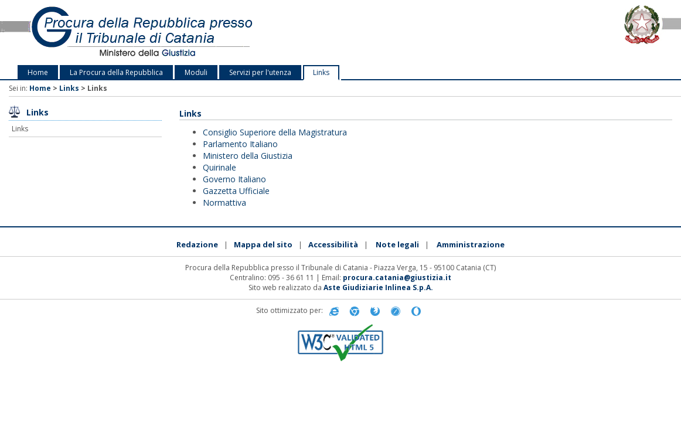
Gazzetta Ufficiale (236, 190)
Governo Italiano (234, 179)
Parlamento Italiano (240, 143)
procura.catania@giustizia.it (397, 278)
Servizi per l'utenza (260, 72)
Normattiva (224, 202)
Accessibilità (333, 244)
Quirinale (219, 167)
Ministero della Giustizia (247, 155)
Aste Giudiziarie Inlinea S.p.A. (378, 287)
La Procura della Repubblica (116, 72)
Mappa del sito (263, 244)
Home (38, 72)
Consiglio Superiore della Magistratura (275, 132)
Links (321, 72)
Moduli (196, 72)
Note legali (397, 244)
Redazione (197, 244)
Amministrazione (471, 244)
